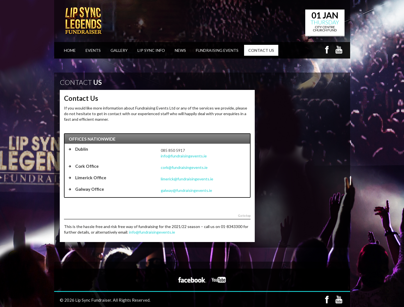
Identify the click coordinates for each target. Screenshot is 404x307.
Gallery (119, 50)
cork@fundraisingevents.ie (184, 167)
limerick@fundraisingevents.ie (187, 178)
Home (70, 50)
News (180, 50)
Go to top (244, 215)
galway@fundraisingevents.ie (186, 190)
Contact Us (261, 50)
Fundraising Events (217, 50)
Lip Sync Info (151, 50)
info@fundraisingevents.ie (184, 156)
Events (93, 50)
